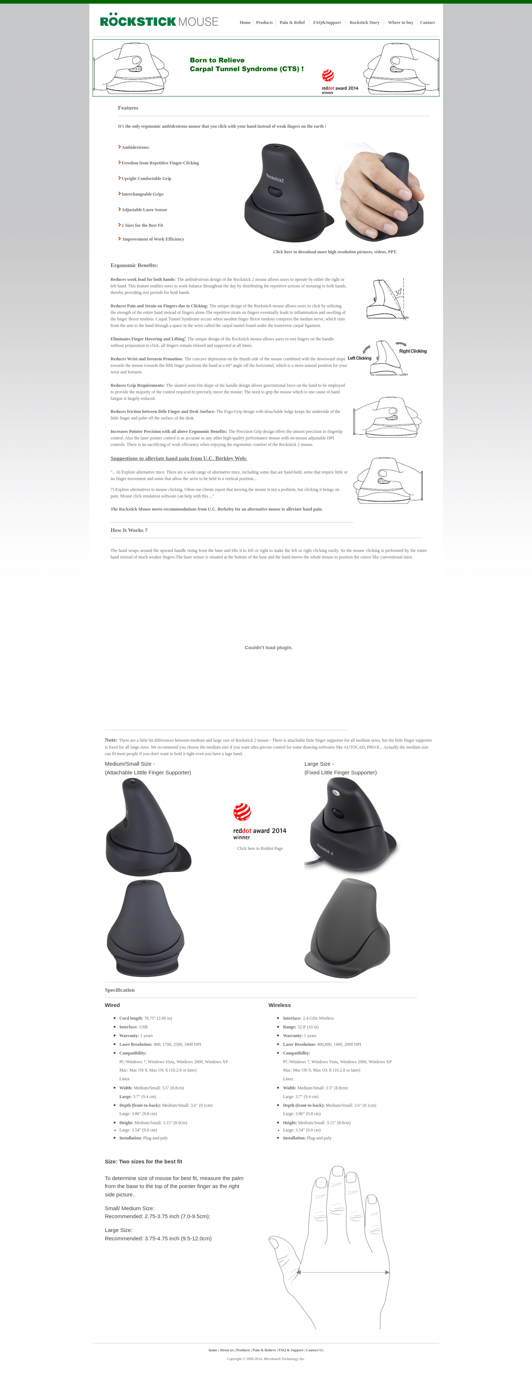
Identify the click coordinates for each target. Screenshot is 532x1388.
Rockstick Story (364, 22)
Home (245, 22)
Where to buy (400, 22)
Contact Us (314, 1350)
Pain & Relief (292, 22)
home (213, 1350)
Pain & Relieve (265, 1350)
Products (264, 22)
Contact (427, 22)
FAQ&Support (327, 22)
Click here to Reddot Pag (259, 848)
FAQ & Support (291, 1350)
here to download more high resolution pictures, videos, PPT (339, 251)
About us (227, 1350)
